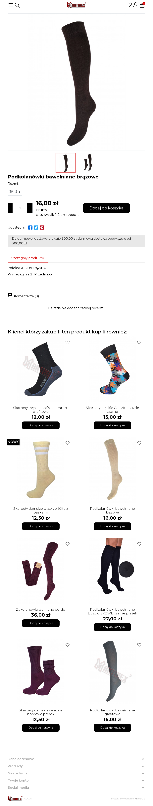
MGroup (140, 798)
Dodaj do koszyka (106, 208)
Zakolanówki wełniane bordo (40, 609)
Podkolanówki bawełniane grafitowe (112, 712)
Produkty (15, 766)
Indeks (13, 268)
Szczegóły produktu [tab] (27, 258)
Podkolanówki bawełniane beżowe (112, 510)
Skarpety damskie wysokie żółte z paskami (40, 510)
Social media (18, 788)
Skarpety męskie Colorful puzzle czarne (112, 410)
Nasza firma (17, 773)
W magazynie (18, 274)
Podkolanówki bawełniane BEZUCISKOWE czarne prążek (112, 611)
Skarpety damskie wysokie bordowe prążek (40, 712)
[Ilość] (19, 208)
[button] (17, 5)
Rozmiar (14, 184)
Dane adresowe (21, 759)
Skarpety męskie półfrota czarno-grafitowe (40, 410)
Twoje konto (18, 780)
